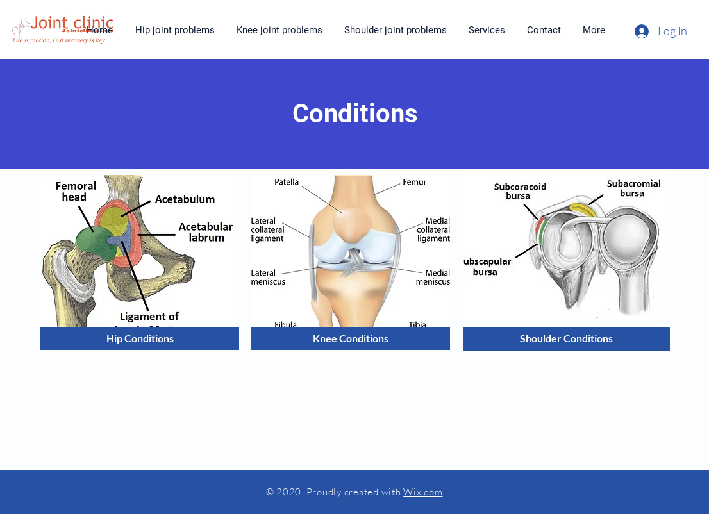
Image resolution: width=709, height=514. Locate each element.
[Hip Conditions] (139, 338)
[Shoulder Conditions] (566, 339)
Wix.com (422, 492)
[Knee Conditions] (350, 338)
